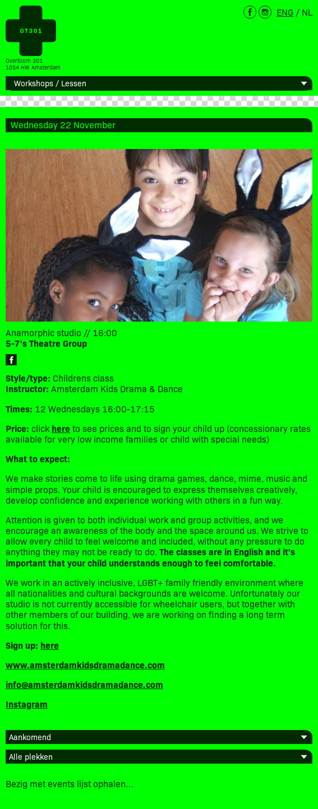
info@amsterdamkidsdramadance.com (84, 684)
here (49, 645)
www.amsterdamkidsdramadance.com (85, 664)
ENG (284, 12)
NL (307, 12)
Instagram (27, 704)
